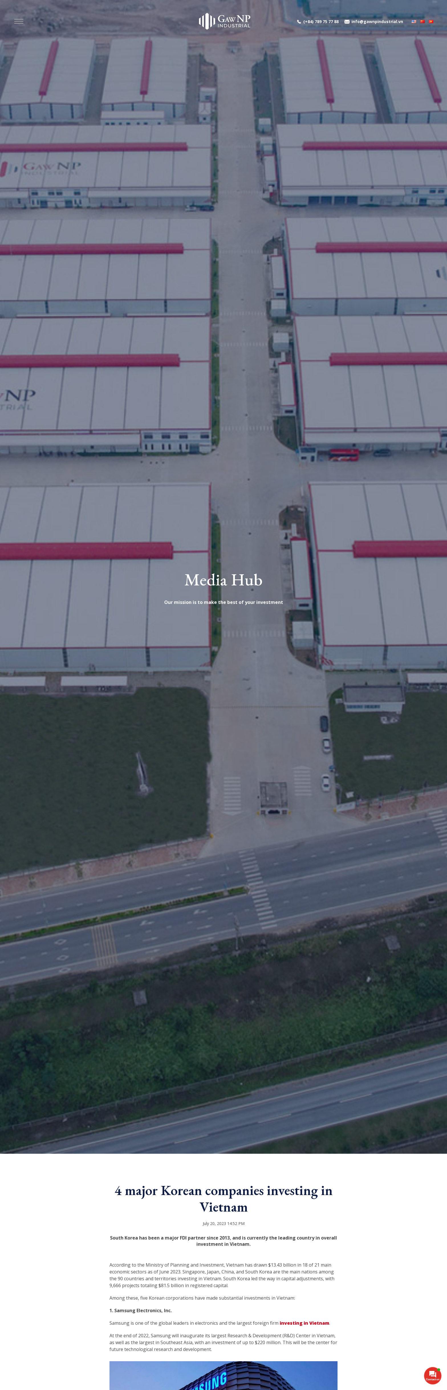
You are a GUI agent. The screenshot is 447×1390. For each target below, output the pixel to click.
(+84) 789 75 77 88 (321, 21)
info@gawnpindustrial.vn (377, 21)
